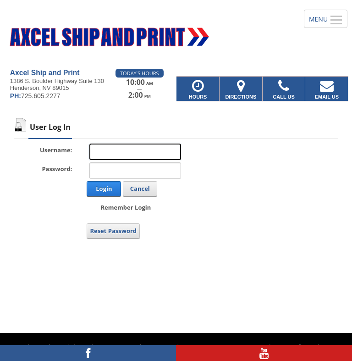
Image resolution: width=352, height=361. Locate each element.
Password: (57, 169)
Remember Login (125, 207)
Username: (56, 150)
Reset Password (113, 231)
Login (104, 188)
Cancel (140, 188)
